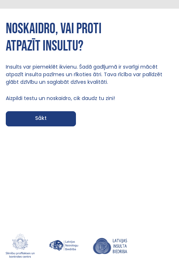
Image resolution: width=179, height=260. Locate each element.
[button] (41, 118)
